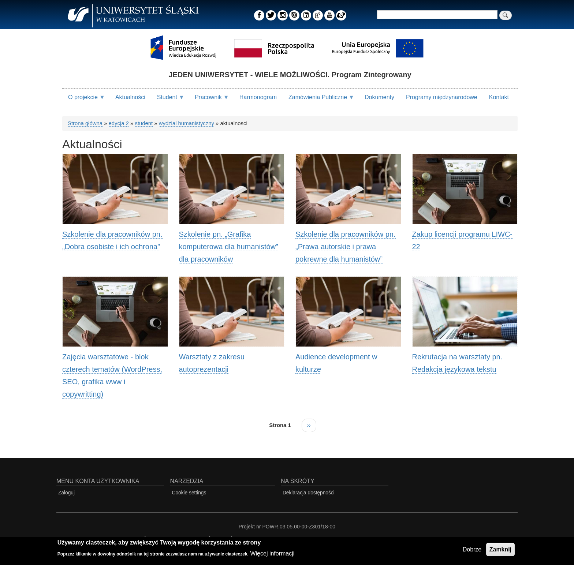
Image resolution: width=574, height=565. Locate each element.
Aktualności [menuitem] (130, 97)
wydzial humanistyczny (186, 123)
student (144, 123)
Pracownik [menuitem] (209, 100)
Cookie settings (189, 492)
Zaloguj (66, 492)
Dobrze (472, 550)
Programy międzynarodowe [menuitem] (441, 97)
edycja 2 (119, 123)
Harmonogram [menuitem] (258, 97)
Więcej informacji (272, 554)
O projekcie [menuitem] (83, 100)
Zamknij (500, 550)
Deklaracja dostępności (309, 492)
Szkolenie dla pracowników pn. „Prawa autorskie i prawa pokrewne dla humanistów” (345, 246)
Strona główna (85, 123)
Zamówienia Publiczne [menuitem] (318, 100)
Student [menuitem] (167, 100)
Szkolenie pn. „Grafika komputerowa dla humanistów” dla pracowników (228, 246)
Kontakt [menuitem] (499, 97)
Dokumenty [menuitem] (379, 97)
